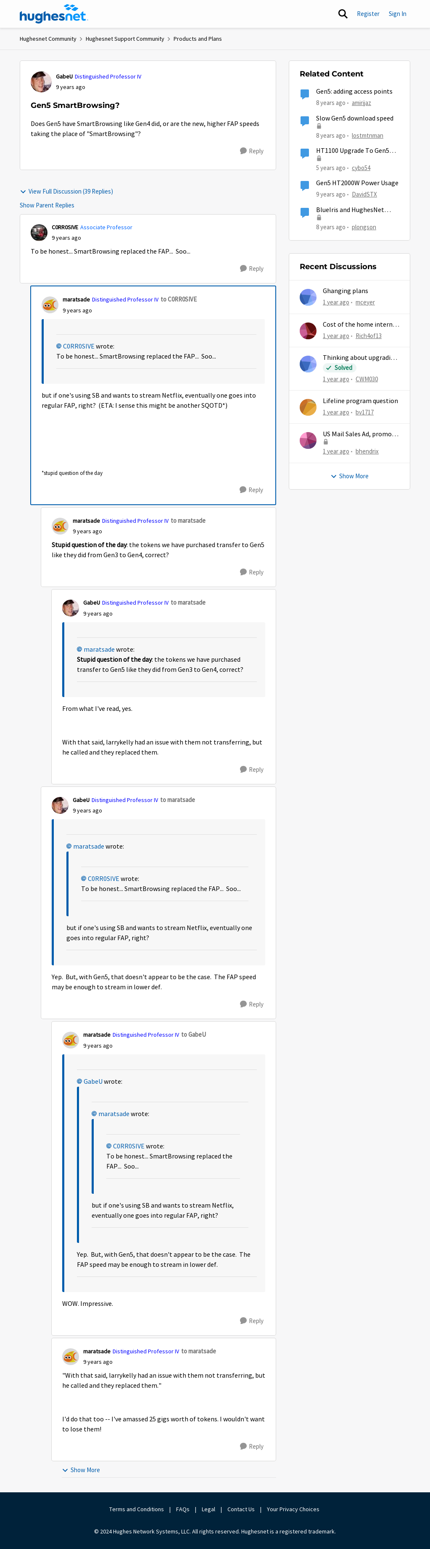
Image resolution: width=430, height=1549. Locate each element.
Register (368, 14)
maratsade (99, 649)
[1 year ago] (336, 302)
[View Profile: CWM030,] (308, 364)
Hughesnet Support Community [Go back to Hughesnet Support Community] (125, 38)
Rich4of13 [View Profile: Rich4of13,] (369, 335)
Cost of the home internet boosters (361, 324)
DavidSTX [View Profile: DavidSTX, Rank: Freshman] (364, 194)
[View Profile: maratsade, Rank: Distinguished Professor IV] (50, 304)
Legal (208, 1509)
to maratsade (188, 520)
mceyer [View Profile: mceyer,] (365, 302)
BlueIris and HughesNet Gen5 (350, 210)
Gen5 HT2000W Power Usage (357, 183)
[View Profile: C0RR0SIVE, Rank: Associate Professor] (39, 232)
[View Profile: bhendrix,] (308, 440)
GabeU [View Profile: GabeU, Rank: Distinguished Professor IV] (64, 76)
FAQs (183, 1509)
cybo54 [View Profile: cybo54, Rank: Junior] (361, 168)
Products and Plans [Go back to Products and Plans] (198, 38)
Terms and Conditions (136, 1509)
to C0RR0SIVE (179, 299)
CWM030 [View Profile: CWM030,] (367, 379)
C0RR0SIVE (79, 346)
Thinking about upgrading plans (360, 358)
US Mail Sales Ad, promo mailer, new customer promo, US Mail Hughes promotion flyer (357, 434)
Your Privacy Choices (294, 1509)
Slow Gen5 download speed (354, 118)
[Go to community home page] (54, 14)
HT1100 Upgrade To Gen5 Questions (352, 151)
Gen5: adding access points (354, 91)
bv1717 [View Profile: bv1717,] (365, 412)
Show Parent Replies (47, 205)
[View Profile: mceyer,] (308, 297)
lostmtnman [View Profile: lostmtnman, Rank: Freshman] (367, 135)
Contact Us (241, 1509)
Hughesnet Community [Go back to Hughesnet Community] (48, 38)
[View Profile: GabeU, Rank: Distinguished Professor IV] (41, 81)
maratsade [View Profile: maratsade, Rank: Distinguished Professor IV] (76, 299)
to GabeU (193, 1034)
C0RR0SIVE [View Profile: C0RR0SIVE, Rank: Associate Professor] (65, 227)
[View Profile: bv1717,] (308, 407)
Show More (81, 1470)
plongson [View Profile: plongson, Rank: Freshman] (364, 227)
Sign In (397, 14)
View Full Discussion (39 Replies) (66, 191)
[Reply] (251, 151)
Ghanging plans (345, 291)
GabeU (93, 1081)
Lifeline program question (360, 401)
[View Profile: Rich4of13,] (308, 330)
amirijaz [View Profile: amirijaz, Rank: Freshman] (361, 103)
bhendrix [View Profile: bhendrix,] (367, 451)
